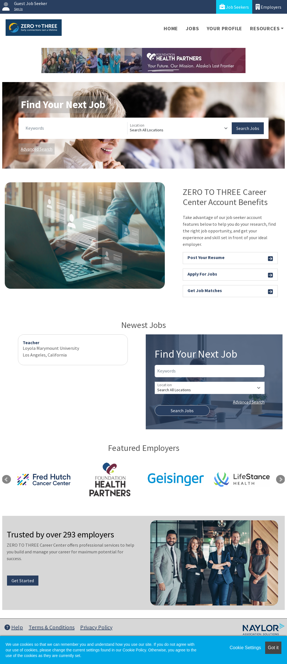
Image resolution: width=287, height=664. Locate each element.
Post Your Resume (230, 258)
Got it (273, 647)
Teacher (31, 342)
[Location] (179, 128)
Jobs (192, 28)
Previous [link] (6, 479)
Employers (268, 6)
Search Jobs (247, 128)
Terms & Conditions (52, 627)
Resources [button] (264, 28)
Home (171, 28)
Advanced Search (36, 149)
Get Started (22, 580)
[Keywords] (75, 128)
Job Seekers (234, 6)
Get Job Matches (230, 291)
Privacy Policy (96, 627)
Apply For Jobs (230, 275)
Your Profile (224, 28)
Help (13, 627)
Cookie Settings (245, 647)
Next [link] (280, 479)
